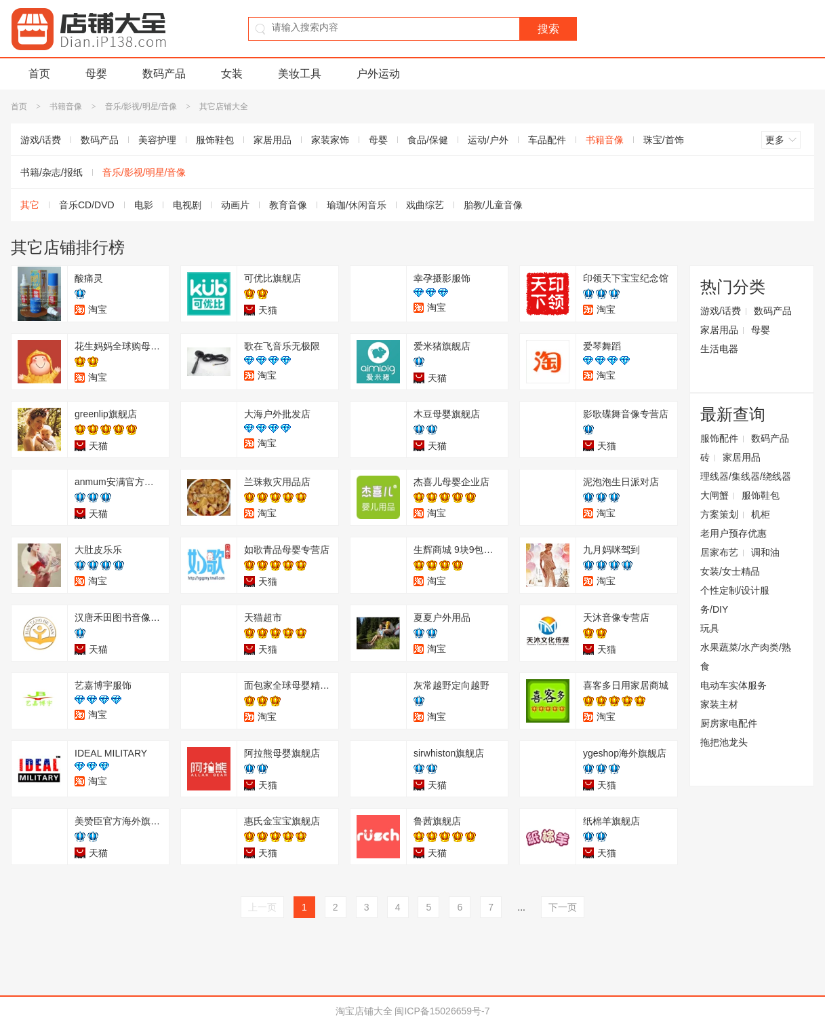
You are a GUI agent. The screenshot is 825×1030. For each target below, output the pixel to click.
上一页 (262, 907)
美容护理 (157, 139)
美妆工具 (299, 73)
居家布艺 (719, 552)
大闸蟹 (714, 495)
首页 (39, 73)
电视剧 (187, 204)
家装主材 (719, 704)
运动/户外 (488, 139)
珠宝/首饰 (663, 139)
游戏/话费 (40, 139)
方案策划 (719, 514)
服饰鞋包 (215, 139)
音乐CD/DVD (87, 204)
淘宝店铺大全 (364, 1011)
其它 (29, 204)
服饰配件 (719, 438)
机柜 (760, 514)
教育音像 (288, 204)
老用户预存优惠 (733, 533)
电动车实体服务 (733, 685)
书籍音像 (65, 106)
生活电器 (719, 348)
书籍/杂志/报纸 (51, 172)
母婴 (96, 73)
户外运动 (378, 73)
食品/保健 (427, 139)
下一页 (562, 907)
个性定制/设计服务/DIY (734, 600)
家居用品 (272, 139)
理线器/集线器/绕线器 (745, 476)
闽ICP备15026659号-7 (442, 1011)
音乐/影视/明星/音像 (141, 106)
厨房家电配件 (728, 723)
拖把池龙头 (724, 742)
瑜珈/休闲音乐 (356, 204)
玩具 (709, 628)
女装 (232, 73)
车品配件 (547, 139)
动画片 (235, 204)
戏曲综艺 (425, 204)
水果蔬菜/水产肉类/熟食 (745, 657)
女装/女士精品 (730, 571)
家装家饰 (330, 139)
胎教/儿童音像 (493, 204)
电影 (143, 204)
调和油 (765, 552)
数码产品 (164, 73)
